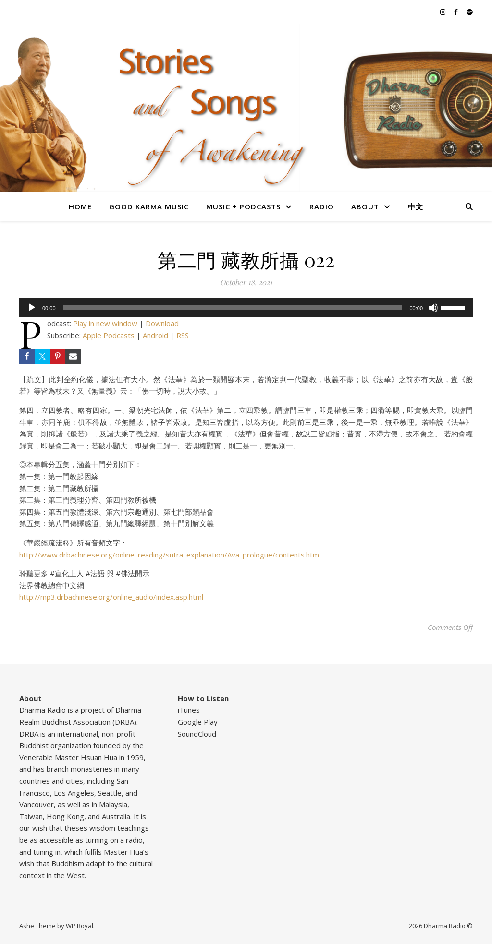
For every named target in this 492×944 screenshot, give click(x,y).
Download (162, 323)
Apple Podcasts (109, 335)
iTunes (189, 709)
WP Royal (79, 925)
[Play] (32, 308)
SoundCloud (197, 733)
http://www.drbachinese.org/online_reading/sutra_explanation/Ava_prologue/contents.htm (169, 554)
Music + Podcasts (243, 206)
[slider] (232, 307)
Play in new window (105, 323)
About (365, 206)
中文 (415, 206)
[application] (246, 307)
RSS (182, 335)
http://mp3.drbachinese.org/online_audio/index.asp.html (111, 597)
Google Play (198, 721)
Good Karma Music (149, 206)
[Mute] (433, 308)
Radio (321, 206)
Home (80, 206)
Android (155, 335)
